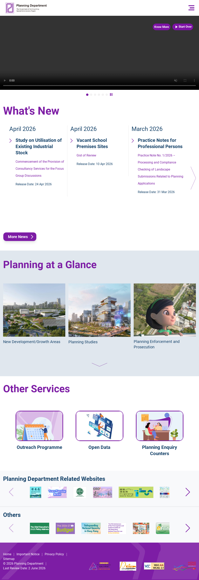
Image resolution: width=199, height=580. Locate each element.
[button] (193, 178)
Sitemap (9, 559)
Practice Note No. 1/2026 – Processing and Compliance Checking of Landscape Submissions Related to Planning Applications (162, 166)
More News (18, 236)
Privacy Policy (54, 554)
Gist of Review (101, 152)
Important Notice (28, 554)
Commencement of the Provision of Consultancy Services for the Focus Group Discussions (40, 162)
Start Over (183, 27)
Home (7, 554)
